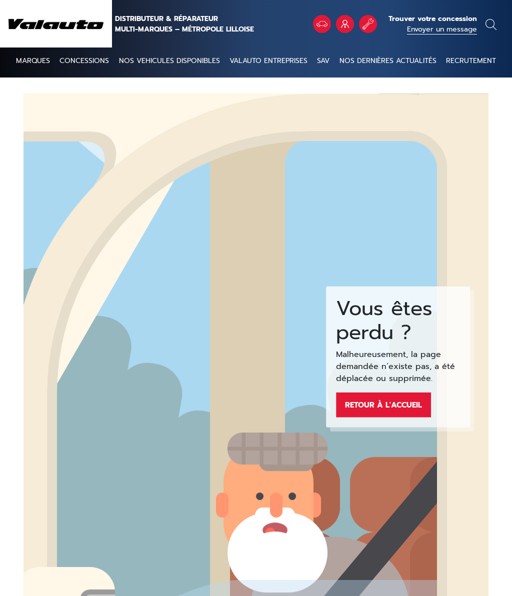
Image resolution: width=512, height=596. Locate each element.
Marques (33, 61)
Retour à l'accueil (383, 404)
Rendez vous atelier (368, 24)
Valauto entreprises (269, 61)
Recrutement (471, 61)
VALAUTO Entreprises (345, 24)
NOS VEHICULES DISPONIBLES (169, 61)
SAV (323, 61)
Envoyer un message (442, 29)
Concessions (84, 61)
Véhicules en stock (322, 24)
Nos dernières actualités (388, 61)
